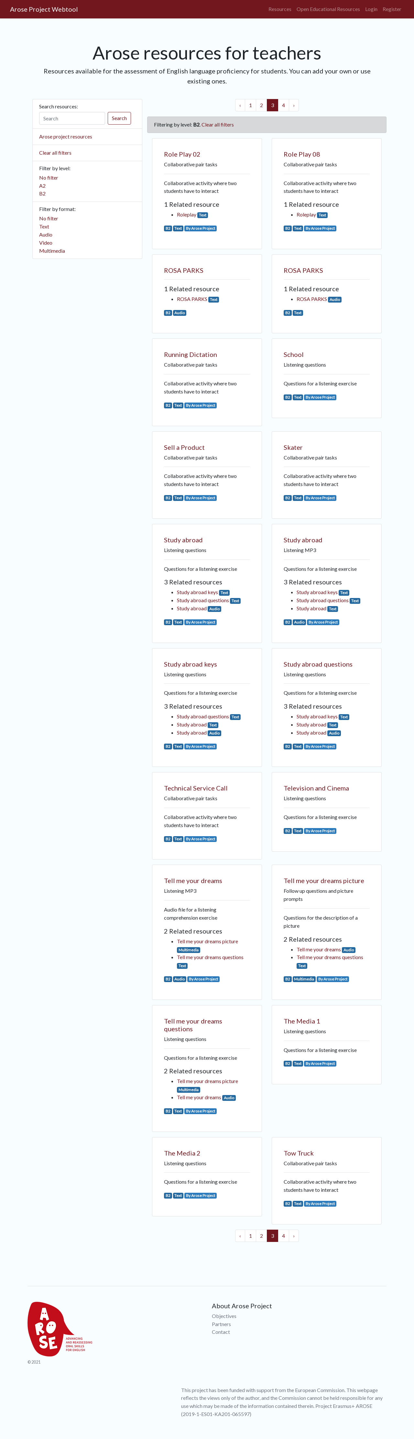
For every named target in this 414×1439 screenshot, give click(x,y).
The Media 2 (182, 1153)
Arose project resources (65, 136)
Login (371, 9)
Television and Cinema (316, 788)
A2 (42, 186)
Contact (221, 1332)
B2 (42, 193)
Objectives (224, 1316)
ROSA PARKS (183, 270)
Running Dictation (190, 354)
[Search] (72, 118)
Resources (279, 9)
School (294, 354)
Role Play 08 (302, 154)
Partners (221, 1324)
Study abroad (183, 540)
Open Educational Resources (328, 9)
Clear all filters (55, 152)
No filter (48, 177)
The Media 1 (302, 1021)
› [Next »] (294, 105)
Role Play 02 (182, 154)
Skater (293, 447)
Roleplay (186, 214)
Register (392, 9)
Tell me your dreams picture (207, 941)
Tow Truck (299, 1153)
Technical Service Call (196, 788)
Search (119, 118)
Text (44, 226)
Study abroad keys (197, 592)
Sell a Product (184, 447)
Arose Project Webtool (44, 9)
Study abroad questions (203, 600)
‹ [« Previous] (240, 105)
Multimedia (52, 251)
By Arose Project (200, 228)
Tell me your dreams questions (210, 957)
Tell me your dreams (193, 880)
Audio (45, 234)
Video (45, 242)
